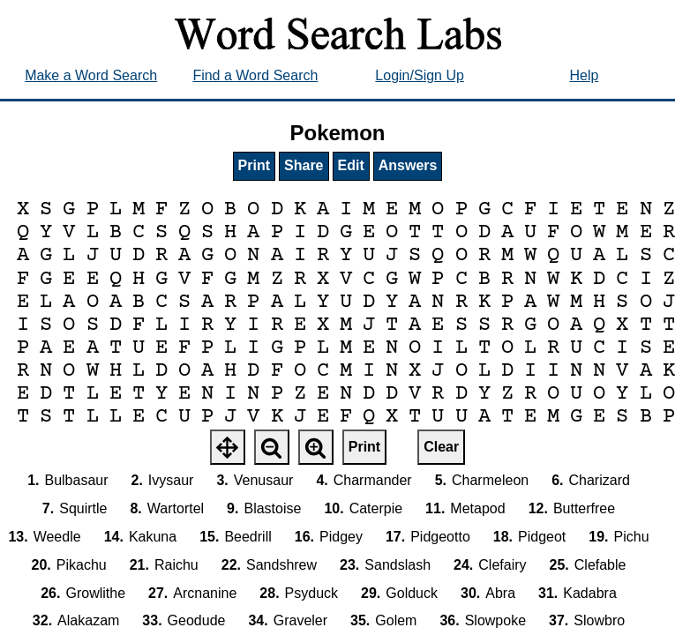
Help (583, 75)
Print (254, 165)
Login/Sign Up (419, 75)
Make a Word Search (91, 75)
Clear (441, 446)
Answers (408, 165)
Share (303, 165)
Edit (351, 165)
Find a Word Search (255, 75)
